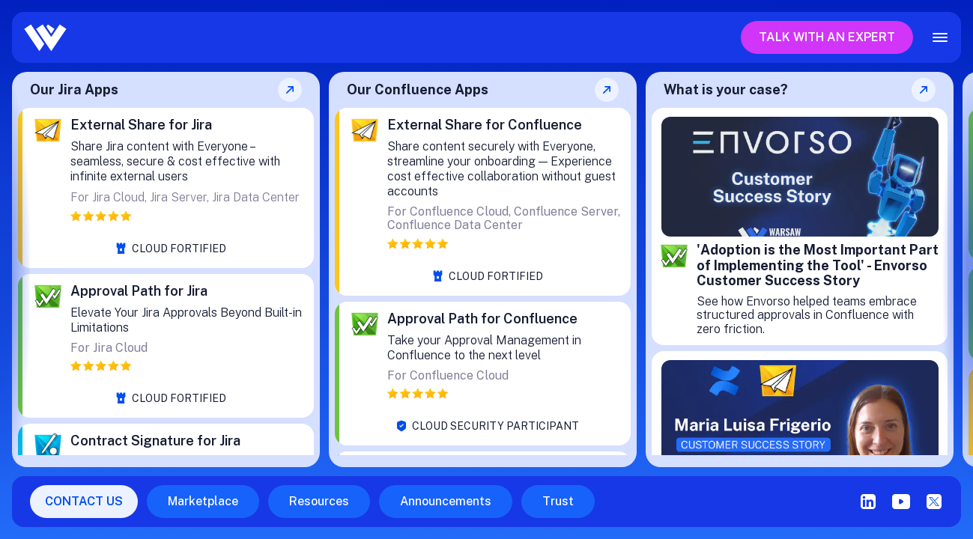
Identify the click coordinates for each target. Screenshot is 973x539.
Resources (319, 501)
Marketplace (203, 501)
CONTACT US (84, 501)
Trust (558, 501)
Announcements (445, 501)
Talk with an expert (827, 37)
